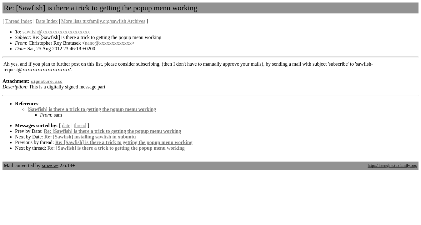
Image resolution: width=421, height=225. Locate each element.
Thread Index (18, 21)
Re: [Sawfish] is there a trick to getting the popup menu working (112, 131)
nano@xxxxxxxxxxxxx (108, 43)
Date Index (47, 21)
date (66, 125)
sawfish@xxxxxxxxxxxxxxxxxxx (56, 31)
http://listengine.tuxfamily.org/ (392, 165)
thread (80, 125)
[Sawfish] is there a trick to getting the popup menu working (92, 109)
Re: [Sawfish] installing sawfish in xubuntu (90, 136)
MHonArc (50, 165)
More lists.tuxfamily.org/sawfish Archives (103, 21)
